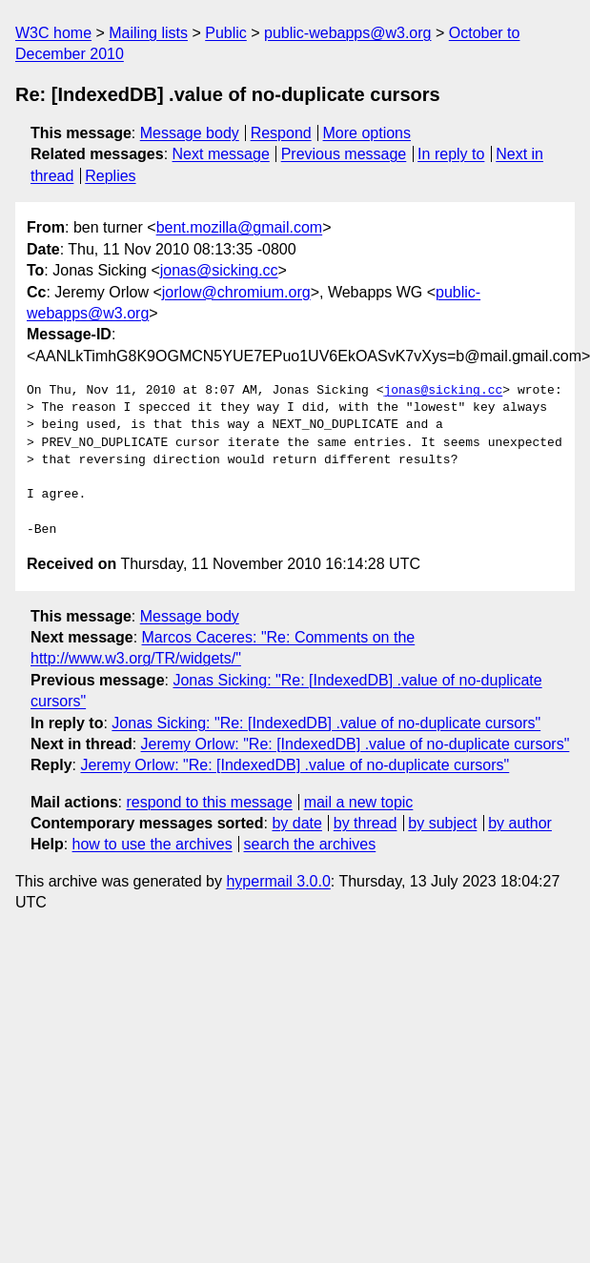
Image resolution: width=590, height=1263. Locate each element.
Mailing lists (148, 33)
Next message (221, 154)
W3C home (53, 33)
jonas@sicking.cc (219, 270)
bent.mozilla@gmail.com (239, 227)
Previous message (344, 154)
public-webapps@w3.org (347, 33)
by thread (365, 823)
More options (367, 133)
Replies (110, 176)
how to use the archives (152, 844)
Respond (281, 133)
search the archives (310, 844)
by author (520, 823)
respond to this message (209, 802)
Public (226, 33)
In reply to (450, 154)
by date (296, 823)
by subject (442, 823)
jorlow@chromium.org (236, 292)
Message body (189, 133)
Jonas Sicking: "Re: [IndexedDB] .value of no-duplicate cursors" (326, 723)
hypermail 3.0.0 (278, 881)
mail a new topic (359, 802)
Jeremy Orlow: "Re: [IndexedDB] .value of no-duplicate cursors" (355, 744)
